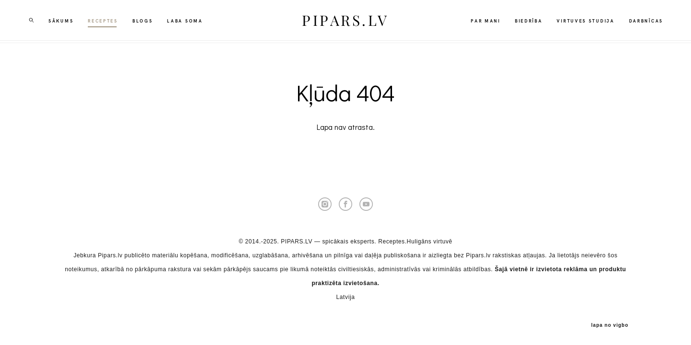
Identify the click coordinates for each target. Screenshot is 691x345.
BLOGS (146, 21)
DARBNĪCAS (643, 21)
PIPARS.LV (345, 21)
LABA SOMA (188, 21)
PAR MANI (482, 21)
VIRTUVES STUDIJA (582, 21)
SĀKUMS (64, 21)
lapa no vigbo (609, 322)
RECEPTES (106, 21)
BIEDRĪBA (525, 21)
